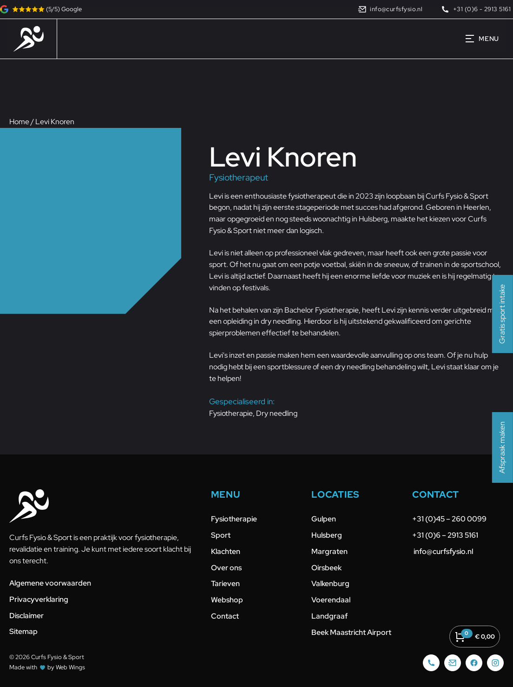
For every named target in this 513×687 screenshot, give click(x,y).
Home (19, 122)
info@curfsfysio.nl (442, 551)
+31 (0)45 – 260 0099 (450, 519)
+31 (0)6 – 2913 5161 (445, 535)
